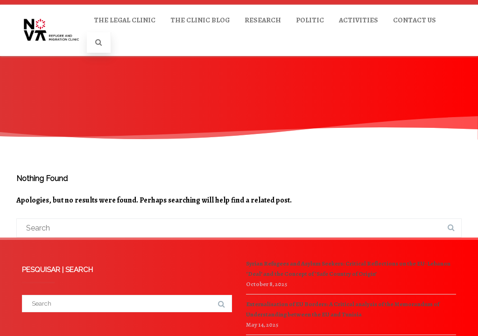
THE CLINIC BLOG (200, 20)
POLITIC (310, 20)
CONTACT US (414, 20)
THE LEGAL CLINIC (124, 20)
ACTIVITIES (358, 20)
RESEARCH (263, 20)
